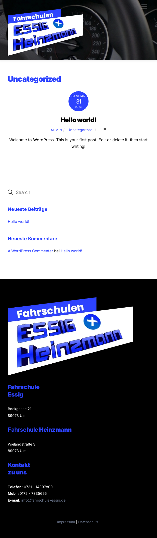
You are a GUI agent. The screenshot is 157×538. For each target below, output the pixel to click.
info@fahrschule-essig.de (43, 500)
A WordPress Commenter (30, 251)
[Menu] (144, 7)
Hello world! (78, 120)
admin (56, 130)
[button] (39, 527)
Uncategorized (80, 130)
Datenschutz (88, 522)
